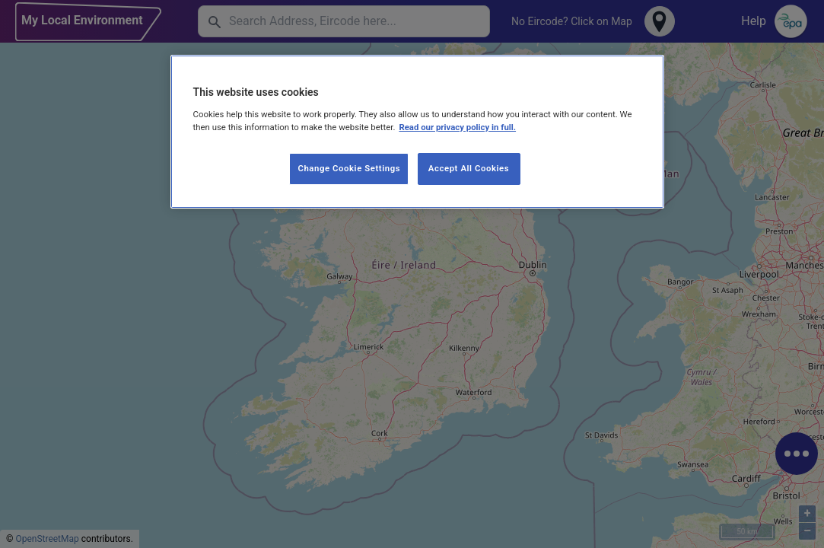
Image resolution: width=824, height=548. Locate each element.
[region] (417, 132)
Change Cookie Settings (348, 168)
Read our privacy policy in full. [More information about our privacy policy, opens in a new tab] (457, 127)
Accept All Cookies (468, 168)
